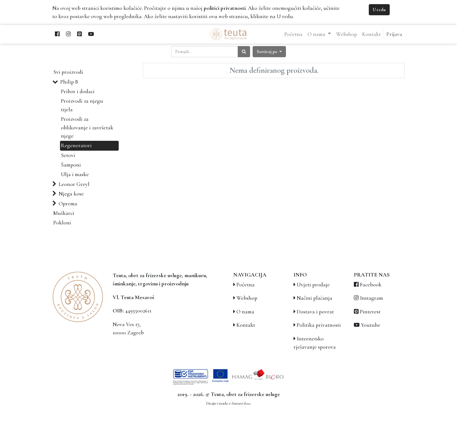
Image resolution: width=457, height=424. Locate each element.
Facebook (370, 284)
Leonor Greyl (74, 184)
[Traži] (244, 51)
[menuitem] (293, 34)
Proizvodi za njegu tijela (82, 105)
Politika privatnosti (319, 325)
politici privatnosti (225, 8)
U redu (379, 9)
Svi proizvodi (68, 72)
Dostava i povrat (315, 311)
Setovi (68, 155)
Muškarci (63, 213)
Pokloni (62, 222)
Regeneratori (76, 145)
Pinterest (370, 311)
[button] (269, 51)
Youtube (370, 325)
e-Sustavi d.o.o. (240, 403)
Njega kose (71, 193)
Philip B (69, 82)
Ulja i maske (75, 174)
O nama (245, 311)
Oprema (68, 203)
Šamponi (71, 164)
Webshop (246, 298)
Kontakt (245, 325)
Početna (245, 284)
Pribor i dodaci (78, 91)
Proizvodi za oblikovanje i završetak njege (87, 127)
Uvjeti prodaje (313, 284)
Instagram (371, 298)
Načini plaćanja (314, 298)
